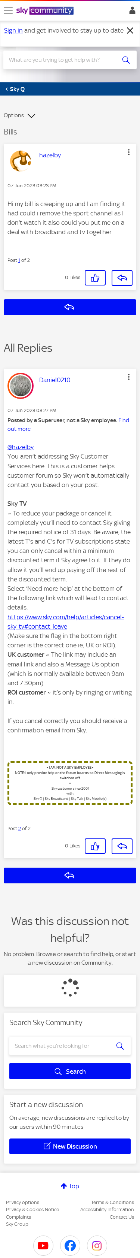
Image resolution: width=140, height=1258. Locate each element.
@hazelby (20, 447)
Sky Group (17, 1224)
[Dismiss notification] (130, 31)
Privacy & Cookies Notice (32, 1209)
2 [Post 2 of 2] (19, 828)
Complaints (18, 1217)
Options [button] (14, 115)
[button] (129, 152)
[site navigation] (8, 10)
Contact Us (122, 1217)
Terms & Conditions (112, 1202)
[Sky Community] (46, 11)
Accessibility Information (107, 1209)
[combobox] (63, 60)
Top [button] (74, 1186)
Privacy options (22, 1202)
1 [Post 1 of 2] (19, 260)
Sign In (130, 12)
